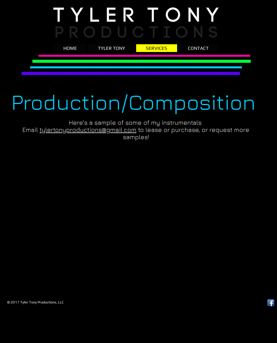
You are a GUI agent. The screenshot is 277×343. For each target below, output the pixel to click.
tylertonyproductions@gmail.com (88, 129)
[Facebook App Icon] (270, 302)
